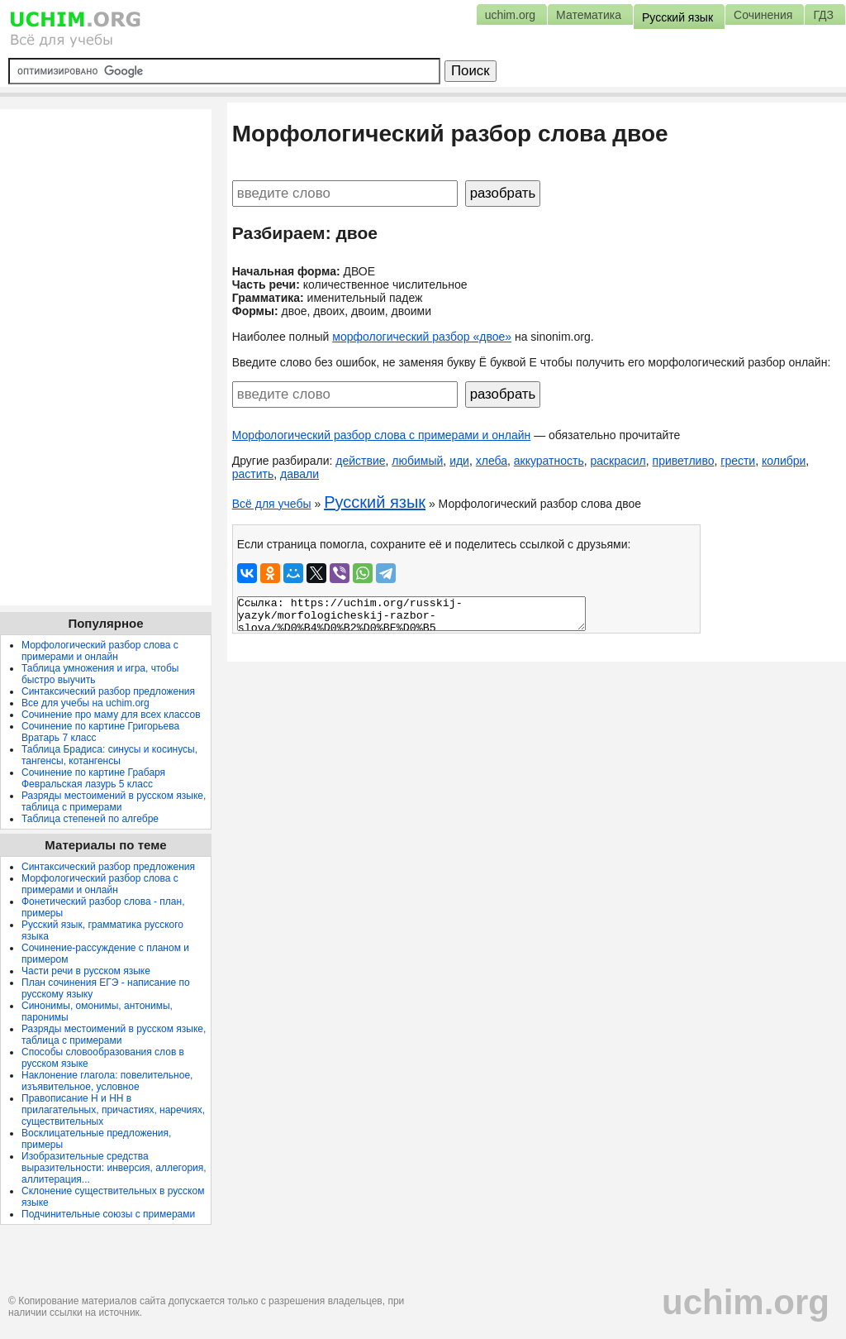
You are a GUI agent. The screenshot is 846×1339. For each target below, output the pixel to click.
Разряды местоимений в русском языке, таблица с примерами (113, 801)
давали (299, 474)
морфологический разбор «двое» (421, 336)
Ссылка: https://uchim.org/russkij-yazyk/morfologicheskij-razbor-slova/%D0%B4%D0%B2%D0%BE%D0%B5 (411, 613)
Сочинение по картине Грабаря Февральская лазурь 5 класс (93, 778)
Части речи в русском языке (85, 971)
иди (459, 460)
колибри (784, 460)
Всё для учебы (271, 503)
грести (737, 460)
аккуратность (549, 460)
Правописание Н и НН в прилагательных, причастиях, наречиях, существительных (113, 1110)
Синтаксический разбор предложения (108, 691)
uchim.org (745, 1302)
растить (253, 474)
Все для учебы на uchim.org (85, 703)
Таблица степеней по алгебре (90, 819)
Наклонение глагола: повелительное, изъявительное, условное (106, 1081)
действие (360, 460)
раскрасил (618, 460)
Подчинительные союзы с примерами (108, 1214)
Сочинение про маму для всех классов (111, 714)
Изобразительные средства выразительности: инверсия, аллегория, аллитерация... (114, 1167)
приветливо (684, 460)
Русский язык (374, 502)
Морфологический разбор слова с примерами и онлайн (381, 435)
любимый (417, 460)
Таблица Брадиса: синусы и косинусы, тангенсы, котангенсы (109, 755)
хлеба (491, 460)
